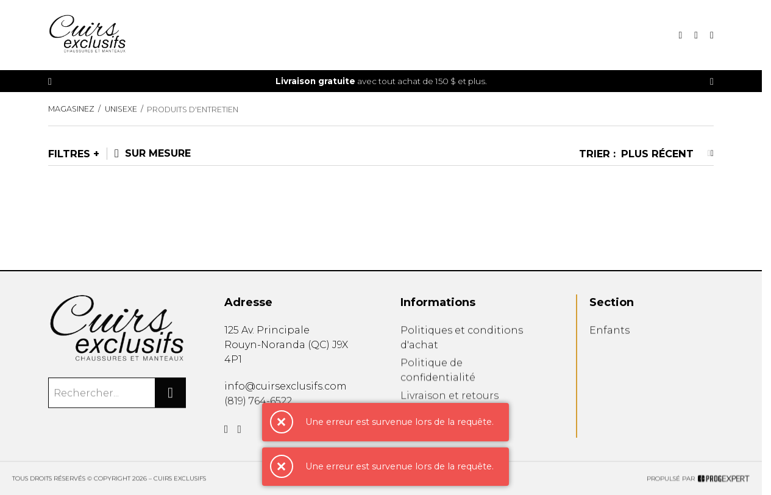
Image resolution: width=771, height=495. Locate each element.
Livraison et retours (449, 399)
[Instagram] (239, 433)
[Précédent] (50, 81)
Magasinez (71, 110)
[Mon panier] (696, 35)
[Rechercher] (170, 394)
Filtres (69, 154)
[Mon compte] (712, 35)
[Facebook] (226, 432)
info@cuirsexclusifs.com (285, 387)
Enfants (609, 332)
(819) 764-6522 (258, 402)
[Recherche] (680, 35)
